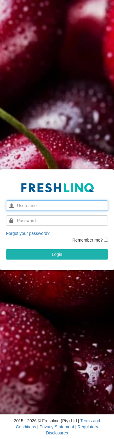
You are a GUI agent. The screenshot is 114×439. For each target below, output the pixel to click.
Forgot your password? (28, 233)
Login (57, 254)
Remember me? (87, 240)
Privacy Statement (57, 426)
